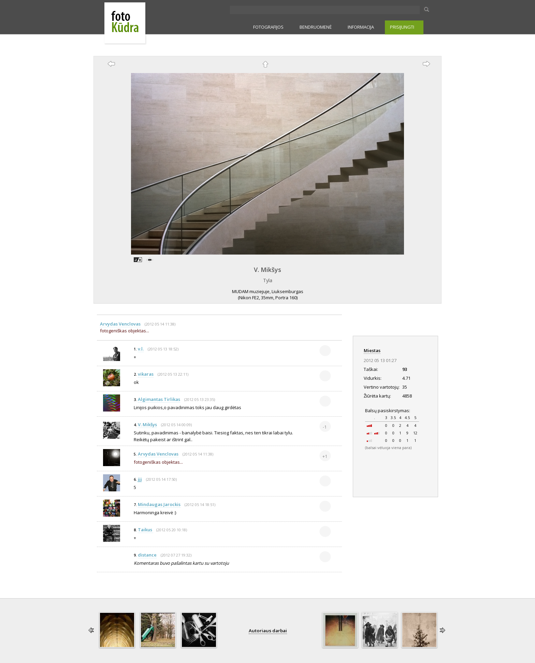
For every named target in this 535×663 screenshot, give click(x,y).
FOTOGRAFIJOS (268, 27)
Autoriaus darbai (268, 631)
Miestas (372, 350)
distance (147, 555)
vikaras (146, 374)
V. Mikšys (267, 269)
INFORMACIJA (361, 27)
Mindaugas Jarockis (159, 504)
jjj (140, 479)
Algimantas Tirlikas (159, 399)
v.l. (141, 349)
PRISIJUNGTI (402, 27)
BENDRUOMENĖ (316, 27)
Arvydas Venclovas (120, 324)
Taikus (145, 530)
